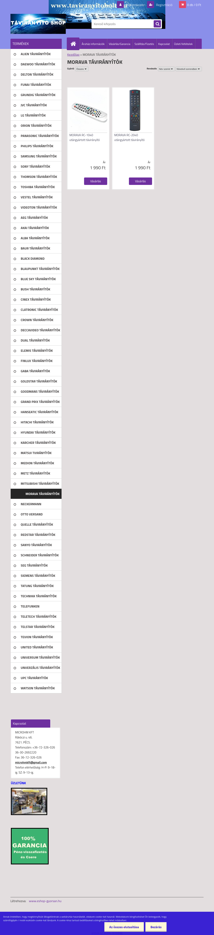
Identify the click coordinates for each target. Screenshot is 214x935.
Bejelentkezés (135, 4)
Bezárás (156, 927)
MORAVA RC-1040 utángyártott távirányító (84, 137)
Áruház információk (93, 44)
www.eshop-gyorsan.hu (45, 900)
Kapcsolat (164, 44)
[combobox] (166, 69)
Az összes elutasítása (124, 927)
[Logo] (38, 24)
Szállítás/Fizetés (144, 44)
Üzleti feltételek (183, 44)
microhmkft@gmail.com (31, 762)
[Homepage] (74, 44)
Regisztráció (163, 4)
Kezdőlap (73, 54)
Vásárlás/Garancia (119, 44)
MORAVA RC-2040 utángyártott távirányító (129, 137)
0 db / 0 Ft (194, 4)
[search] (157, 24)
